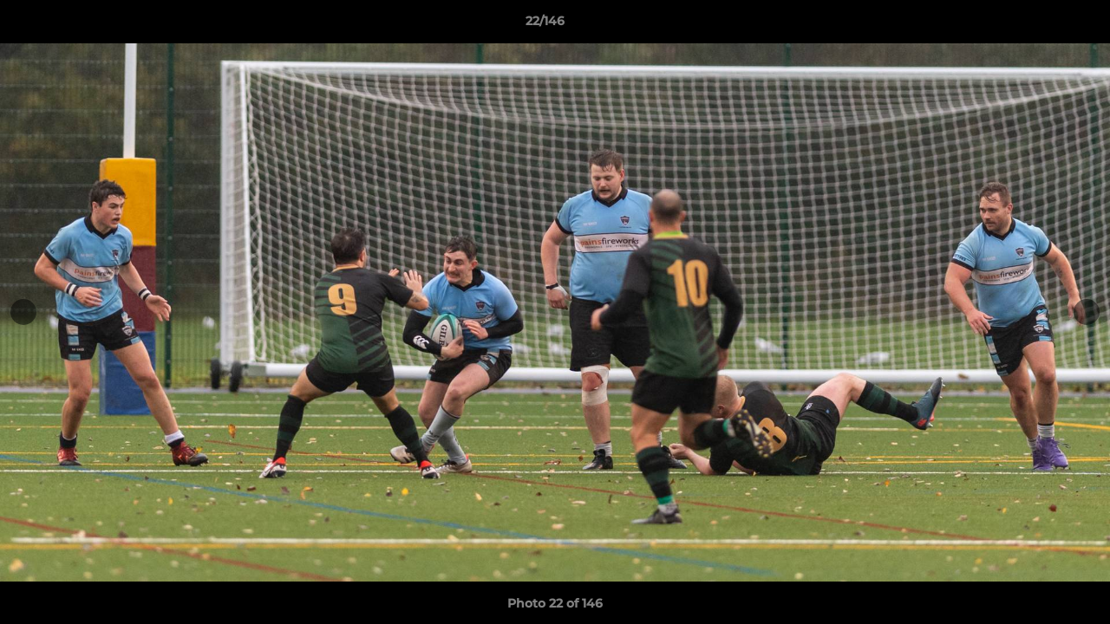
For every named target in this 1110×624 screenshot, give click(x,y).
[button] (1037, 25)
